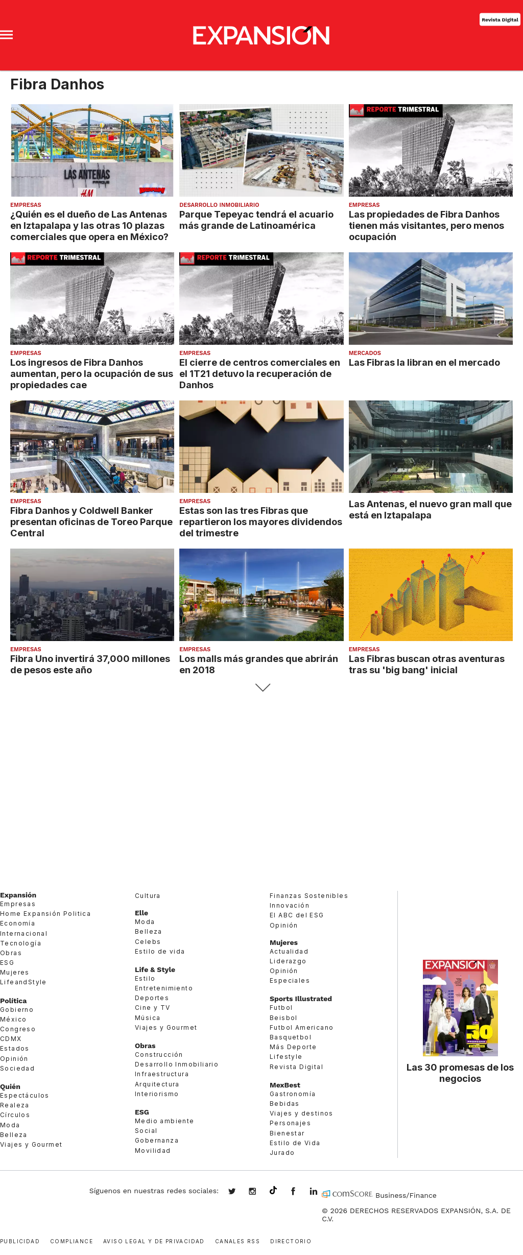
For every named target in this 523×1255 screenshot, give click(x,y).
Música (147, 1018)
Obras (11, 953)
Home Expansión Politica (45, 913)
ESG (7, 962)
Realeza (15, 1105)
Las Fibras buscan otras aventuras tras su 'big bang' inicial (427, 664)
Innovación (290, 905)
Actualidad (289, 951)
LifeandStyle (23, 982)
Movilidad (153, 1150)
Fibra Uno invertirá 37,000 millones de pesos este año (90, 664)
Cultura (148, 895)
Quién (10, 1086)
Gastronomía (293, 1094)
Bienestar (287, 1133)
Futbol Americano (302, 1027)
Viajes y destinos (302, 1113)
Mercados (365, 353)
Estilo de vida (160, 951)
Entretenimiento (164, 988)
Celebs (148, 941)
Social (146, 1130)
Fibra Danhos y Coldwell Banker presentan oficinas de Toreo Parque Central (91, 521)
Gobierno (17, 1009)
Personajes (290, 1123)
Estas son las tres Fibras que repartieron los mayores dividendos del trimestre (260, 521)
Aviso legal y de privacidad (154, 1240)
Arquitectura (157, 1084)
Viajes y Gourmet (31, 1144)
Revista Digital (500, 19)
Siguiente (261, 687)
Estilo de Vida (295, 1143)
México (13, 1019)
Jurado (282, 1152)
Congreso (18, 1029)
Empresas (25, 205)
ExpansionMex (300, 1192)
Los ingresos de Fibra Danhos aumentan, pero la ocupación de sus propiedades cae (91, 373)
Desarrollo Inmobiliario (219, 205)
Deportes (152, 998)
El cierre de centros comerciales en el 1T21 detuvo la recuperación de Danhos (259, 373)
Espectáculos (25, 1095)
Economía (17, 923)
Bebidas (285, 1103)
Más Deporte (293, 1047)
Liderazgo (288, 961)
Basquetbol (291, 1037)
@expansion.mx (273, 1190)
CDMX (11, 1039)
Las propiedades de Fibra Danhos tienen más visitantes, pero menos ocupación (426, 225)
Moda (10, 1125)
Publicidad (20, 1240)
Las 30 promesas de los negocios (460, 1072)
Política (13, 1001)
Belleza (14, 1135)
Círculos (15, 1115)
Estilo (145, 978)
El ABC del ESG (297, 915)
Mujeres (15, 972)
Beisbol (284, 1018)
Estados (15, 1048)
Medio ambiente (165, 1121)
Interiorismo (157, 1094)
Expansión (18, 895)
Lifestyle (286, 1056)
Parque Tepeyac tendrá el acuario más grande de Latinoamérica (256, 219)
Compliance (71, 1240)
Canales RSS (237, 1240)
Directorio (291, 1240)
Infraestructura (162, 1074)
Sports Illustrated (301, 998)
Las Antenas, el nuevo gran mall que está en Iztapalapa (430, 509)
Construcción (159, 1054)
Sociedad (17, 1068)
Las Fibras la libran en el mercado (424, 362)
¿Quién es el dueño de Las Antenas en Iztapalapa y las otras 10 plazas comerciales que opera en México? (89, 225)
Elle (141, 913)
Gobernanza (157, 1140)
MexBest (285, 1085)
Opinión (14, 1058)
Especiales (290, 980)
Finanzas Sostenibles (309, 895)
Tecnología (20, 943)
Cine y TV (153, 1007)
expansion (321, 1192)
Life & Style (155, 969)
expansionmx (239, 1192)
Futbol (281, 1007)
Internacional (23, 933)
